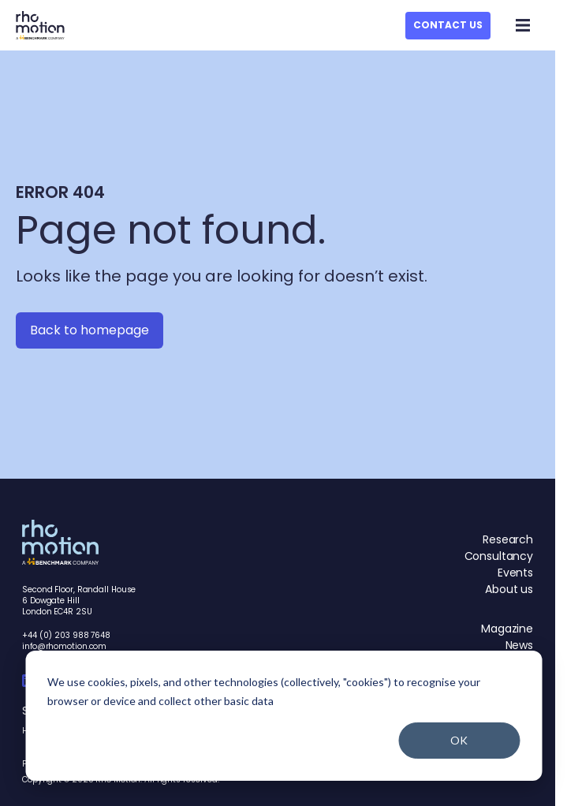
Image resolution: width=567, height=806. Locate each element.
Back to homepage (89, 330)
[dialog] (283, 716)
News (519, 645)
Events (515, 572)
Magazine (507, 628)
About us (509, 589)
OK (459, 740)
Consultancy (498, 556)
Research (508, 539)
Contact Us (448, 25)
